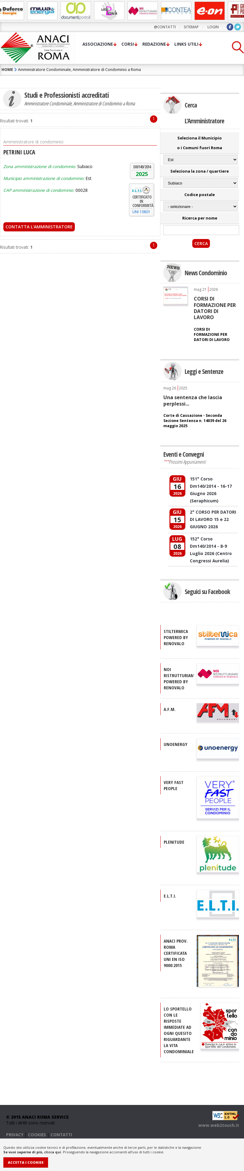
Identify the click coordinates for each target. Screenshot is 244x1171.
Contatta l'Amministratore (39, 227)
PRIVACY (14, 1135)
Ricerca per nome (199, 218)
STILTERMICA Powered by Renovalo (176, 637)
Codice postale (199, 194)
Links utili (186, 44)
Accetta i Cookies (26, 1162)
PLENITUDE (174, 842)
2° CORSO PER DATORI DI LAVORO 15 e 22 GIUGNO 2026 (213, 519)
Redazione (154, 44)
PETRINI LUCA (19, 152)
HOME (7, 69)
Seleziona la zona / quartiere (199, 171)
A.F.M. (170, 709)
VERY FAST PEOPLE (173, 785)
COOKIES (37, 1135)
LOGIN (213, 27)
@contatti (165, 27)
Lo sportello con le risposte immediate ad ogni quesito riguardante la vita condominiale (179, 1030)
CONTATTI (61, 1135)
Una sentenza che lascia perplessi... (192, 400)
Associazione (97, 44)
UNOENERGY (175, 744)
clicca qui (52, 1152)
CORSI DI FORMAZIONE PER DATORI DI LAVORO (215, 308)
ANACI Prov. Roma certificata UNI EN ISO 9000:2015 (176, 953)
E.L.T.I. (170, 896)
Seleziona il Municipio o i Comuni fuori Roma (199, 142)
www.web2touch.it (218, 1125)
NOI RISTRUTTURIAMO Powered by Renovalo (180, 678)
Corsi (127, 44)
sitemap (191, 27)
